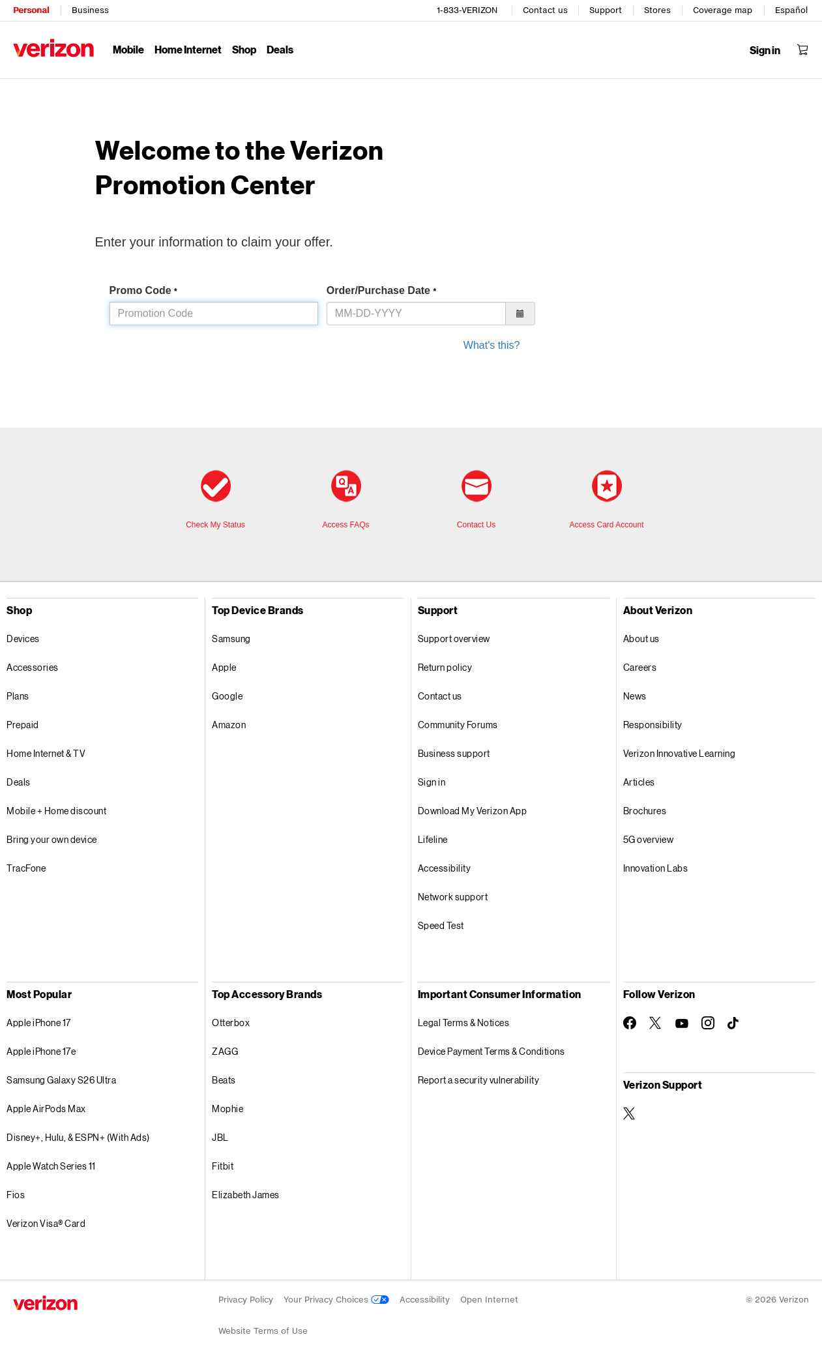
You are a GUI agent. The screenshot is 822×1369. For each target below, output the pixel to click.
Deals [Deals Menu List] (280, 49)
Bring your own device (52, 839)
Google (227, 695)
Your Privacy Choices (336, 1299)
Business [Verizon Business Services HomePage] (90, 10)
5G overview (648, 839)
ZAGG (225, 1051)
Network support (453, 896)
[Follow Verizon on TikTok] (734, 1023)
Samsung (231, 638)
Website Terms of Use (263, 1331)
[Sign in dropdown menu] (765, 50)
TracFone (26, 868)
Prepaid (23, 724)
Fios (16, 1194)
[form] (426, 351)
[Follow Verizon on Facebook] (629, 1022)
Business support (454, 753)
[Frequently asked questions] (346, 501)
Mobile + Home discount (56, 810)
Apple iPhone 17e (41, 1051)
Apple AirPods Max (46, 1108)
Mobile (128, 49)
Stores (657, 10)
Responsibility (653, 724)
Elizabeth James (246, 1194)
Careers (640, 667)
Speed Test (441, 925)
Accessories (33, 667)
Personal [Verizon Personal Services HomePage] (31, 10)
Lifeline (433, 839)
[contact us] (476, 501)
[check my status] (215, 501)
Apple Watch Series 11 (51, 1165)
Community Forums (458, 724)
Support (605, 10)
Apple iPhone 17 (39, 1022)
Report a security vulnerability (479, 1079)
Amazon (229, 724)
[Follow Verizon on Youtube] (681, 1023)
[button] (520, 313)
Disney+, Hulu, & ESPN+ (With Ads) (78, 1137)
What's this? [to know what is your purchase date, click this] (491, 345)
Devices (23, 638)
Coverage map (722, 10)
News (635, 695)
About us (641, 638)
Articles (639, 782)
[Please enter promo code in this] (214, 313)
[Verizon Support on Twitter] (629, 1113)
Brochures (645, 810)
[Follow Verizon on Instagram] (707, 1022)
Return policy (445, 667)
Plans (18, 695)
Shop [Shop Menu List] (244, 49)
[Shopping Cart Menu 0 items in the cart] (802, 49)
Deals (19, 782)
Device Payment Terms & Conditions (491, 1051)
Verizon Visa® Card (46, 1223)
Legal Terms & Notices (464, 1022)
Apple (224, 667)
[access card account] (606, 501)
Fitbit (222, 1165)
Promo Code (143, 290)
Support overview (454, 638)
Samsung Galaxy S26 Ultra (61, 1079)
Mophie (227, 1108)
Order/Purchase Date (381, 290)
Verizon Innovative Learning (679, 753)
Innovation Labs (655, 868)
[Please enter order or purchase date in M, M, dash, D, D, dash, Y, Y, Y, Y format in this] (416, 313)
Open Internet (489, 1299)
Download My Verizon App (472, 810)
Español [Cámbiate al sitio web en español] (791, 10)
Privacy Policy (245, 1299)
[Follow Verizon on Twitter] (655, 1022)
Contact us (545, 10)
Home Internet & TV (46, 753)
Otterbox (231, 1022)
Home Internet (188, 49)
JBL (220, 1137)
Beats (224, 1079)
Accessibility (444, 868)
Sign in (432, 782)
